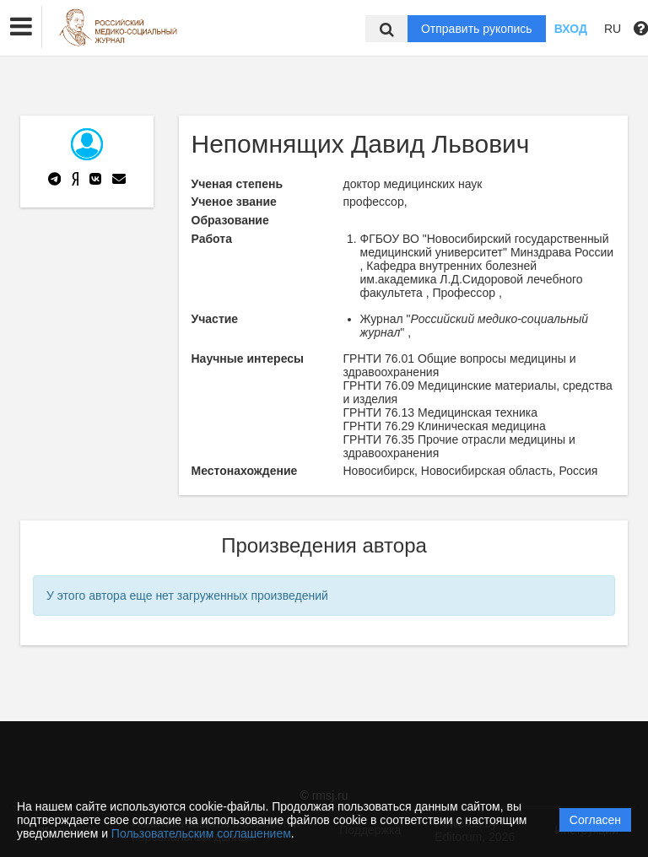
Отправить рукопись (476, 28)
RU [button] (612, 28)
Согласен (595, 820)
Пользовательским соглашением (201, 833)
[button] (21, 27)
